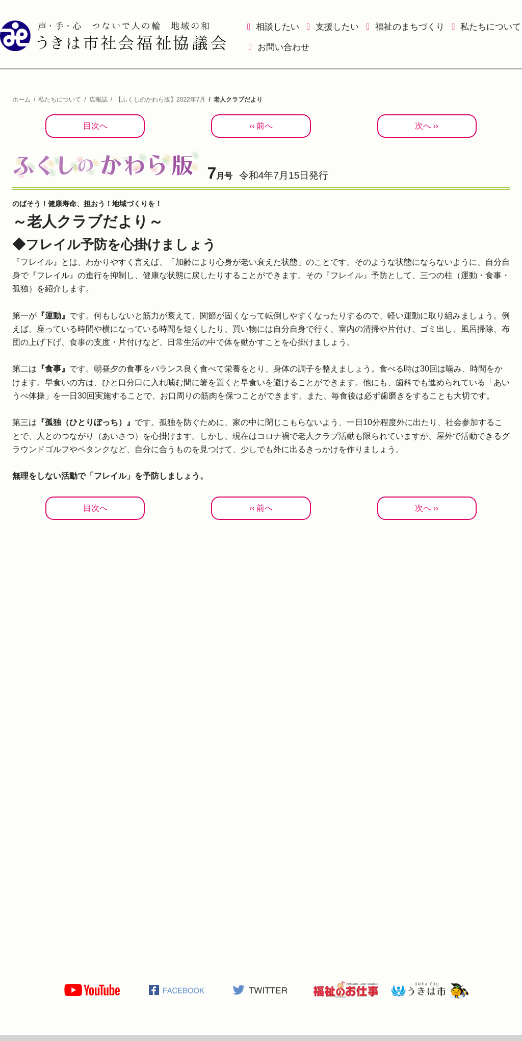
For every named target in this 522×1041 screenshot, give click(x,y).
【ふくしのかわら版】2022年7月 (160, 99)
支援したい (337, 27)
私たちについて (490, 27)
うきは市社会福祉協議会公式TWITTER (261, 990)
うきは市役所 (430, 990)
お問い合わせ (283, 47)
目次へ (95, 125)
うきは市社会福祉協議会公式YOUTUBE (92, 990)
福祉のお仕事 (345, 990)
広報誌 (98, 99)
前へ (264, 125)
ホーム (21, 99)
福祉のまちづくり (410, 27)
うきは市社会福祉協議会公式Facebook (176, 990)
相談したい (277, 27)
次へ (423, 125)
